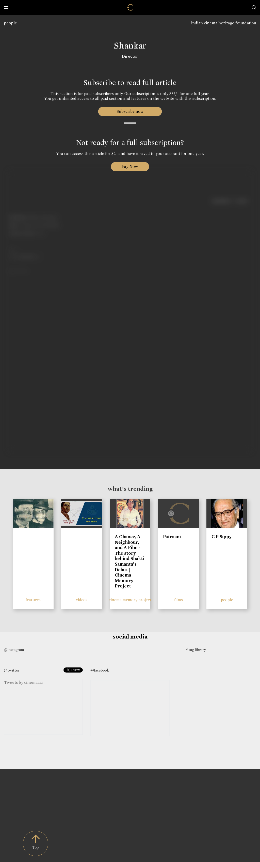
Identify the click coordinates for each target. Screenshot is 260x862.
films (178, 599)
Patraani (172, 536)
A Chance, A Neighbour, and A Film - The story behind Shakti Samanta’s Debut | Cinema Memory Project (129, 561)
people (10, 23)
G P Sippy (222, 536)
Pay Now (130, 166)
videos (81, 599)
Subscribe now (130, 111)
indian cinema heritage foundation (223, 23)
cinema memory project (130, 599)
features (33, 599)
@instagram (14, 649)
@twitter (12, 670)
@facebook (99, 670)
